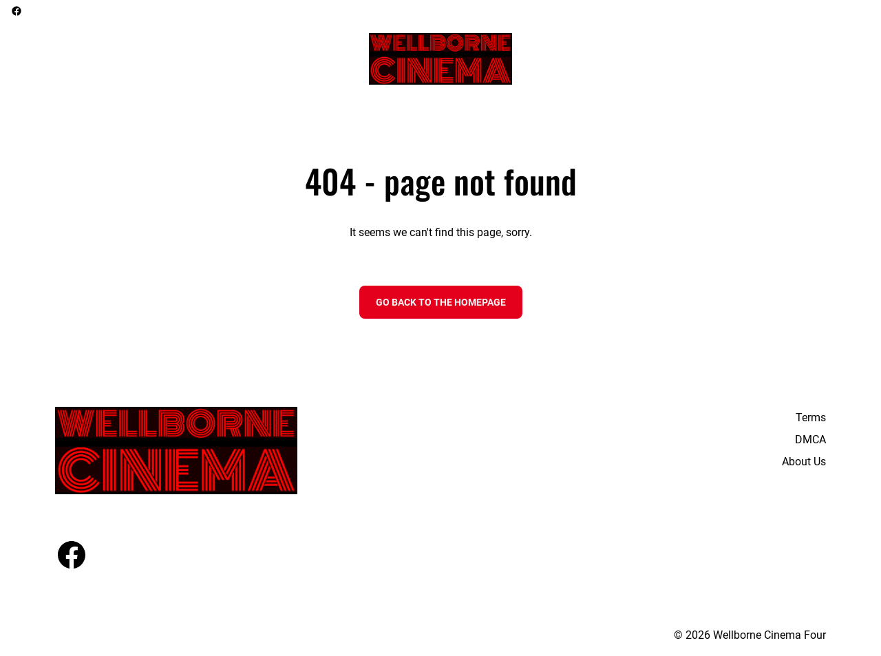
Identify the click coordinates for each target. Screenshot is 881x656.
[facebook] (16, 11)
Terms (811, 417)
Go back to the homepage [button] (441, 302)
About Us (804, 461)
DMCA (810, 439)
